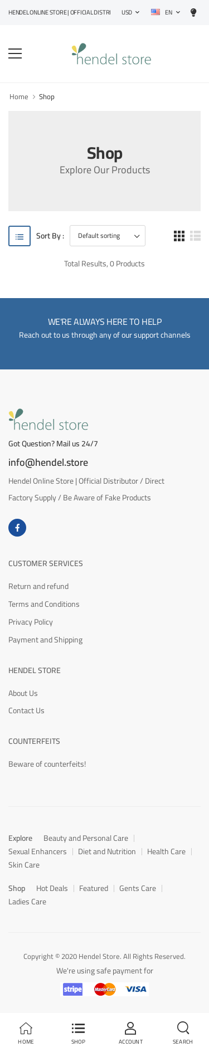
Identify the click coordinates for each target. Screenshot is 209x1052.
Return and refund (38, 586)
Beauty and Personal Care (85, 838)
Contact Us (26, 710)
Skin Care (24, 865)
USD (126, 12)
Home (18, 96)
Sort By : (50, 236)
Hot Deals (52, 888)
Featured (93, 888)
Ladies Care (27, 901)
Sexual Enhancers (37, 851)
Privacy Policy (30, 622)
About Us (23, 693)
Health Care (166, 851)
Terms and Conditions (44, 604)
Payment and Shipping (45, 639)
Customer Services (45, 563)
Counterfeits (34, 741)
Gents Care (137, 888)
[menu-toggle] (15, 53)
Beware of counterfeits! (47, 764)
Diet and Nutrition (107, 851)
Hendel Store (34, 670)
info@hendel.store (48, 462)
